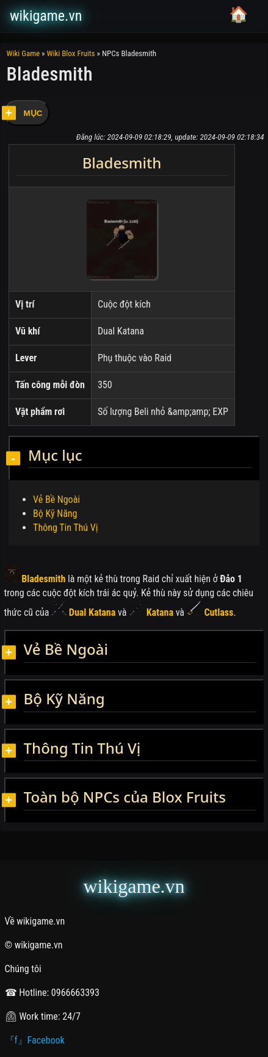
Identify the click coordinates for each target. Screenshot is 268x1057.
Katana (151, 612)
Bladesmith (35, 579)
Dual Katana (83, 612)
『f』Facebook (35, 1040)
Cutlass (210, 612)
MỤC (33, 113)
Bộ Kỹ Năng (55, 513)
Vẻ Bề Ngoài (56, 499)
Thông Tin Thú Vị (65, 527)
